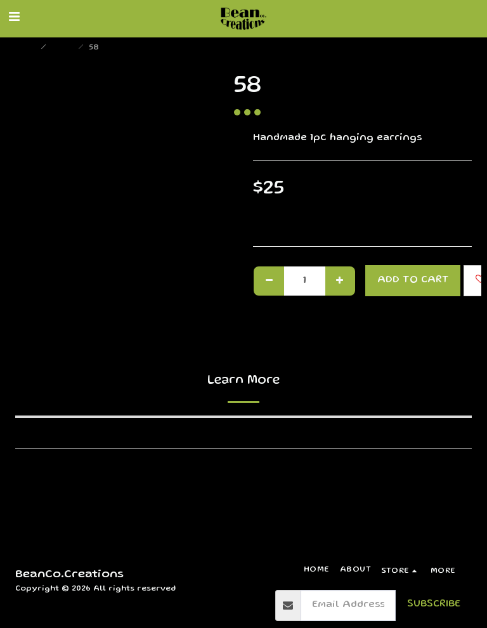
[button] (14, 18)
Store (63, 47)
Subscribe (433, 604)
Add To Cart (413, 280)
